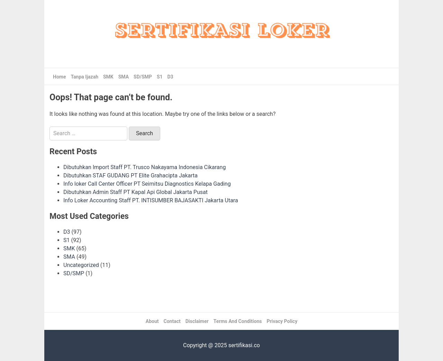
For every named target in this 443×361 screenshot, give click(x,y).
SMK (108, 77)
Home (59, 77)
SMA (123, 77)
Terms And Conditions (238, 321)
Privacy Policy (281, 321)
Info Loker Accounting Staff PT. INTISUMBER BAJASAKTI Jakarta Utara (150, 200)
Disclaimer (197, 321)
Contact (172, 321)
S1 (160, 77)
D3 (170, 77)
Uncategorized (81, 265)
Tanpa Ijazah (84, 77)
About (152, 321)
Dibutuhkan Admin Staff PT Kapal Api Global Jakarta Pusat (135, 192)
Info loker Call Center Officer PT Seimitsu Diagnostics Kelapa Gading (147, 183)
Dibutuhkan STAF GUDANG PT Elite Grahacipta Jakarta (130, 175)
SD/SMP (143, 77)
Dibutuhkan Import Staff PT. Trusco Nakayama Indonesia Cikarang (144, 167)
